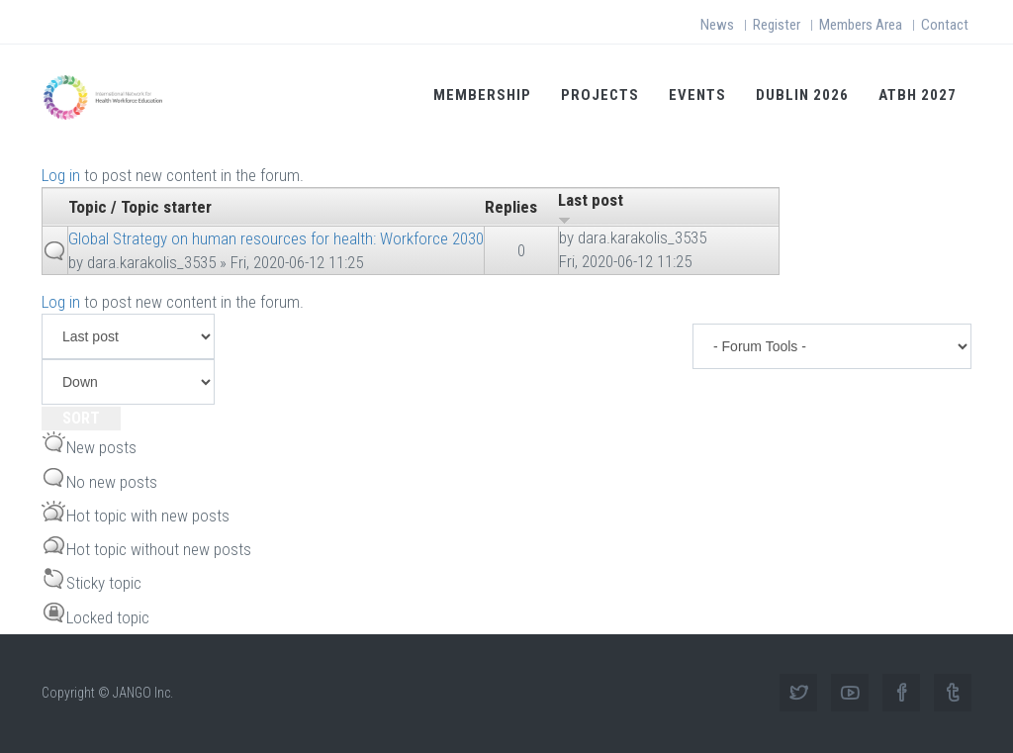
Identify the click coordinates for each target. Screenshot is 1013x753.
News (717, 25)
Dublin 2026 (802, 95)
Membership (482, 95)
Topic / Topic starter (140, 207)
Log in (61, 175)
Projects (600, 95)
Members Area (860, 25)
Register (776, 25)
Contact (944, 25)
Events (697, 95)
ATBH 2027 (917, 95)
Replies (511, 207)
